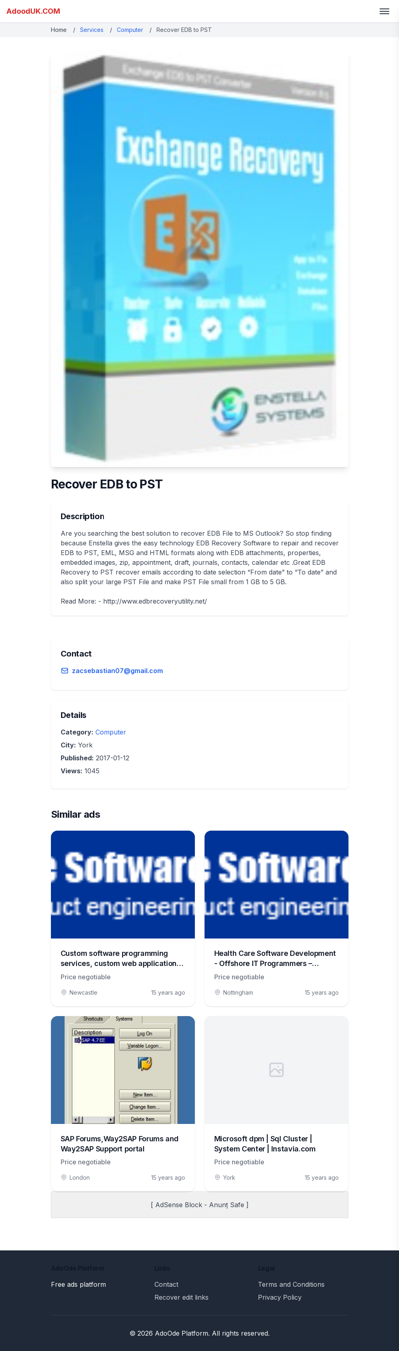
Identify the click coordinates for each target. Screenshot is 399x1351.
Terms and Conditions (291, 1284)
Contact (166, 1284)
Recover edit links (181, 1297)
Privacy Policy (280, 1297)
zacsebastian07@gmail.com (117, 671)
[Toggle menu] (384, 11)
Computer (130, 29)
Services (91, 29)
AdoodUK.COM (33, 11)
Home (59, 29)
